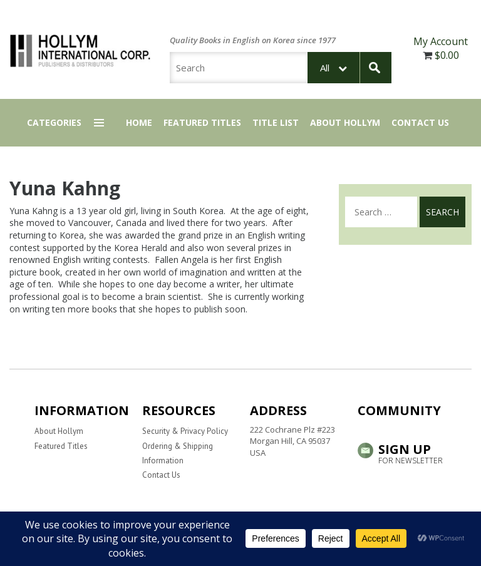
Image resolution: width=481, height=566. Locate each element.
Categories (54, 122)
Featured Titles (202, 122)
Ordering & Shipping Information (177, 453)
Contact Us (420, 122)
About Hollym (345, 122)
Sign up (402, 453)
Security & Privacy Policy (185, 431)
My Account (440, 41)
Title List (275, 122)
